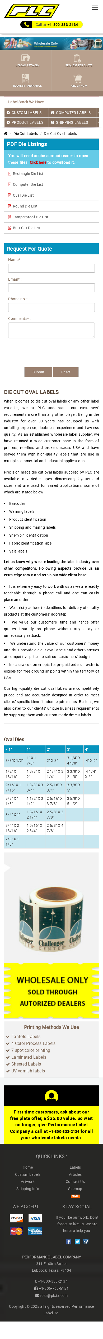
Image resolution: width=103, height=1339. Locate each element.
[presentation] (32, 348)
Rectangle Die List (25, 173)
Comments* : (19, 318)
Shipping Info (27, 1188)
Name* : (15, 259)
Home (28, 1167)
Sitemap (75, 1188)
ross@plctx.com (54, 1295)
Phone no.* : (19, 298)
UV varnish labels (28, 1071)
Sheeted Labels (26, 1064)
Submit (38, 371)
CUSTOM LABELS (26, 112)
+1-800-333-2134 (63, 24)
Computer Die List (25, 184)
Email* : (14, 279)
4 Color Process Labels (33, 1043)
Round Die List (23, 206)
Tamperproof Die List (28, 216)
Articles (75, 1174)
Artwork (28, 1181)
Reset (66, 371)
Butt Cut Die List (24, 227)
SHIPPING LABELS (72, 122)
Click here (38, 162)
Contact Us (75, 1181)
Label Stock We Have (26, 101)
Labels (75, 1167)
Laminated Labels (28, 1057)
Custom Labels (28, 1174)
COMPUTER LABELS (73, 112)
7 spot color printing (30, 1050)
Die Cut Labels (25, 133)
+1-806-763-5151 (54, 1288)
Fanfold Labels (25, 1036)
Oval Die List (21, 195)
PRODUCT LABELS (27, 122)
